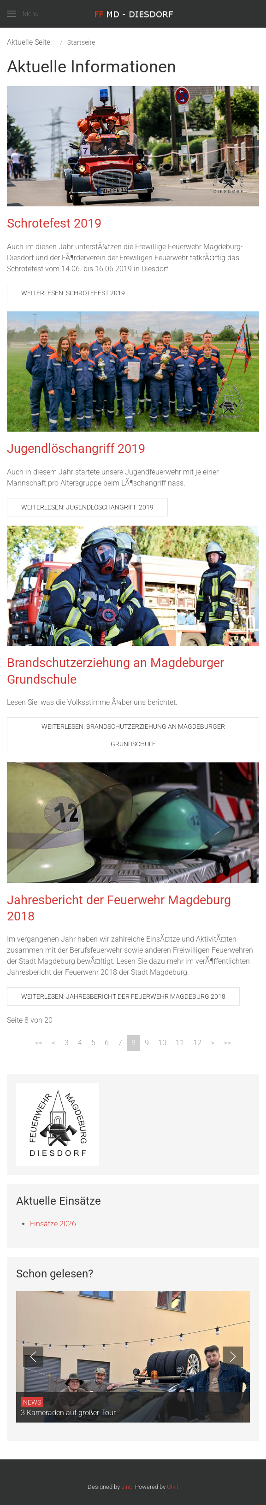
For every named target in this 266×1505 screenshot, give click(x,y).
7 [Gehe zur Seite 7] (120, 1042)
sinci (127, 1486)
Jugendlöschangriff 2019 (76, 448)
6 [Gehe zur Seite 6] (107, 1042)
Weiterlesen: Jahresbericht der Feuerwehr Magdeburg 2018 (123, 996)
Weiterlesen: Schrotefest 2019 (73, 293)
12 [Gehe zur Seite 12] (197, 1042)
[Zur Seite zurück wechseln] (53, 1043)
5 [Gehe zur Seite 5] (93, 1042)
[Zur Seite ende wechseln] (227, 1043)
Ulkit (172, 1486)
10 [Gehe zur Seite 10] (162, 1042)
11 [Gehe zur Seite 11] (180, 1042)
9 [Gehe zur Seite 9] (147, 1042)
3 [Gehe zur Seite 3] (67, 1042)
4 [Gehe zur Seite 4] (80, 1042)
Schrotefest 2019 (54, 223)
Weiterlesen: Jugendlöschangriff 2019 (87, 507)
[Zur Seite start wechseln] (38, 1043)
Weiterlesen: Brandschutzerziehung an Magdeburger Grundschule (133, 735)
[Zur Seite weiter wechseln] (212, 1043)
